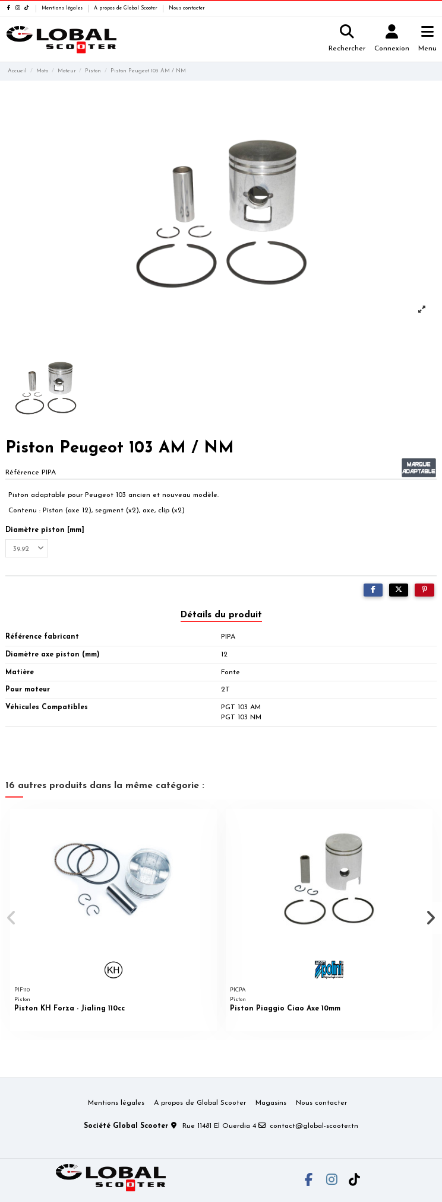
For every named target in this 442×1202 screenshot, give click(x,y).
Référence (22, 472)
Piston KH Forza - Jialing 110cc (69, 1008)
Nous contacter (187, 8)
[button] (11, 918)
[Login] (392, 39)
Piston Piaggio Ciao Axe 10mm (285, 1008)
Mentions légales (63, 8)
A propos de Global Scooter (126, 8)
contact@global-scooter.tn (314, 1126)
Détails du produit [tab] (221, 615)
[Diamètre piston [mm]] (26, 548)
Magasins (270, 1103)
